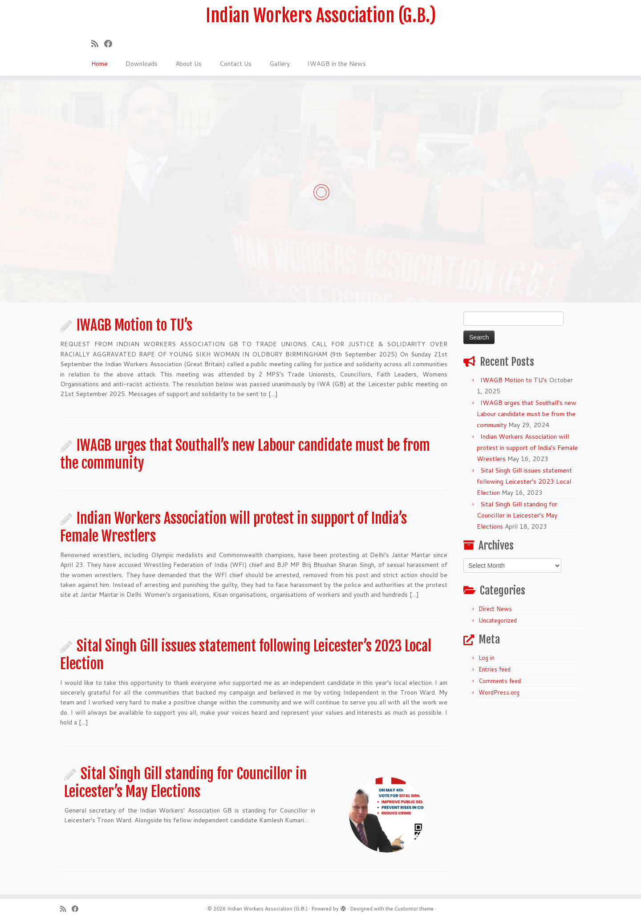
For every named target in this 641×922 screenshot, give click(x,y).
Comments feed (500, 681)
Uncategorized (498, 620)
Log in (487, 658)
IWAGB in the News (337, 63)
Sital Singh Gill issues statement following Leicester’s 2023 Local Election (524, 481)
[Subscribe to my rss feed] (97, 43)
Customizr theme (414, 908)
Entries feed (495, 669)
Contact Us (235, 63)
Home (99, 63)
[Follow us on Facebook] (111, 43)
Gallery (279, 63)
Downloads (142, 63)
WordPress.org (499, 692)
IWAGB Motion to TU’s (134, 325)
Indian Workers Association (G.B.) (321, 15)
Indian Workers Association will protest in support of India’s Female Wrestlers (527, 447)
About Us (188, 63)
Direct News (495, 609)
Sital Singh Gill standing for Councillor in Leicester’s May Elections (185, 783)
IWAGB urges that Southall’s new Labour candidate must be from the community (526, 413)
